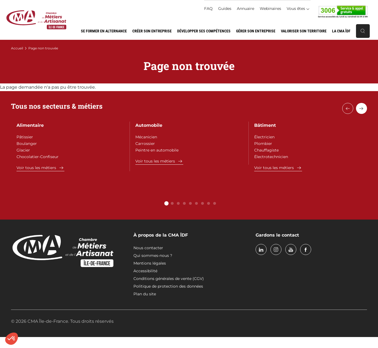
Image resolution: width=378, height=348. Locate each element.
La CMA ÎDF (341, 31)
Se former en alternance (104, 31)
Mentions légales (149, 263)
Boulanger (27, 143)
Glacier (23, 150)
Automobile (148, 125)
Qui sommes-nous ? (152, 255)
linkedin (261, 249)
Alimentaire (30, 125)
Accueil (17, 48)
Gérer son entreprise (255, 31)
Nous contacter (148, 247)
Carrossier (145, 143)
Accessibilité (145, 270)
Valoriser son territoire (304, 31)
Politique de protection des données (168, 286)
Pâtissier (25, 136)
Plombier (263, 143)
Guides (224, 8)
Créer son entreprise (152, 31)
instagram (275, 249)
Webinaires (270, 8)
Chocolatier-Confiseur (38, 156)
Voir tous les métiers (36, 167)
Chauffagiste (266, 150)
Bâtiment (265, 125)
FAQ (208, 8)
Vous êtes (296, 8)
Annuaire (245, 8)
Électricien (264, 136)
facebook (305, 249)
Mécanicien (146, 136)
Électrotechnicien (271, 156)
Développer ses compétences (204, 31)
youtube (290, 249)
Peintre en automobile (157, 150)
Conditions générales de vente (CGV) (168, 278)
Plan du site (144, 293)
